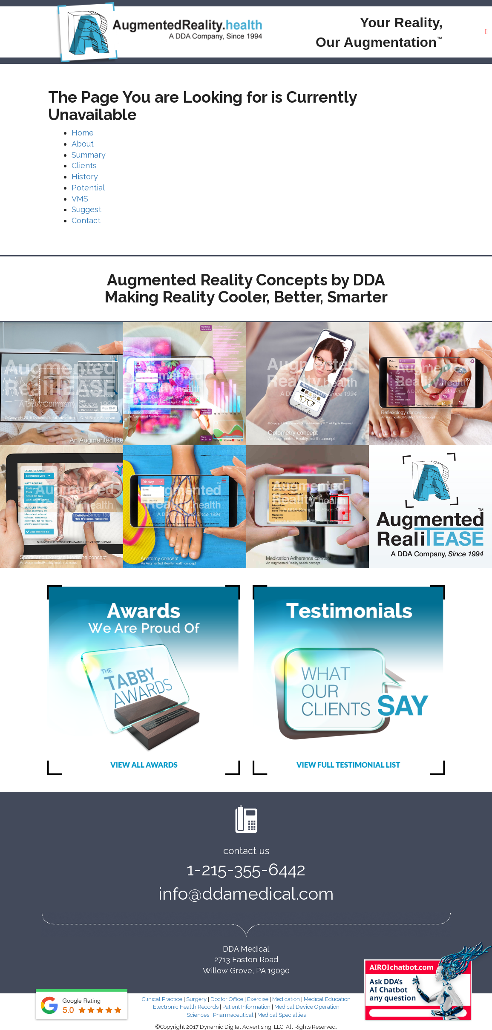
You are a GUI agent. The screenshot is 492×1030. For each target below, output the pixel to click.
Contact (86, 220)
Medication (286, 999)
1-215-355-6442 (246, 870)
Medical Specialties (281, 1015)
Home (83, 132)
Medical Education (327, 999)
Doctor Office (226, 999)
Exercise (257, 999)
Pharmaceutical (233, 1015)
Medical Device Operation (307, 1007)
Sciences (198, 1015)
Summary (89, 154)
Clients (84, 165)
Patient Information (246, 1007)
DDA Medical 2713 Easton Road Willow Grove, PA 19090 (246, 959)
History (85, 176)
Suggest (86, 209)
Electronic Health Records (186, 1007)
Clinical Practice (162, 999)
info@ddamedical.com (246, 894)
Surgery (196, 999)
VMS (80, 198)
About (83, 143)
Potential (88, 187)
